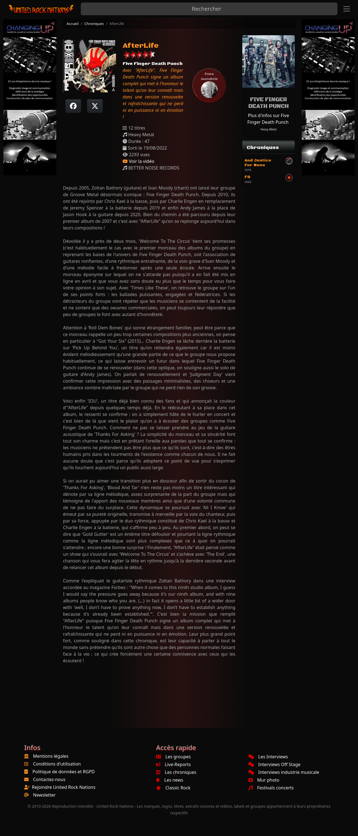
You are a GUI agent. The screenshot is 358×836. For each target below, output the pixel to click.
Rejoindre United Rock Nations (63, 787)
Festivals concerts (271, 788)
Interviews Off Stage (274, 764)
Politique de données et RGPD (63, 772)
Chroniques (94, 23)
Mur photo (263, 780)
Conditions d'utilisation (57, 764)
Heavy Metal (269, 129)
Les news (169, 780)
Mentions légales (51, 756)
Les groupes (173, 757)
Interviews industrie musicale (283, 772)
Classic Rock (173, 788)
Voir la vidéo (138, 161)
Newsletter (44, 795)
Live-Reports (173, 764)
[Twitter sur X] (95, 106)
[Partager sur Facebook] (73, 106)
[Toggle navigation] (346, 8)
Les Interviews (268, 757)
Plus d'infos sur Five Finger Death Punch (268, 118)
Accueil (73, 23)
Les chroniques (176, 772)
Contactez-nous (49, 779)
